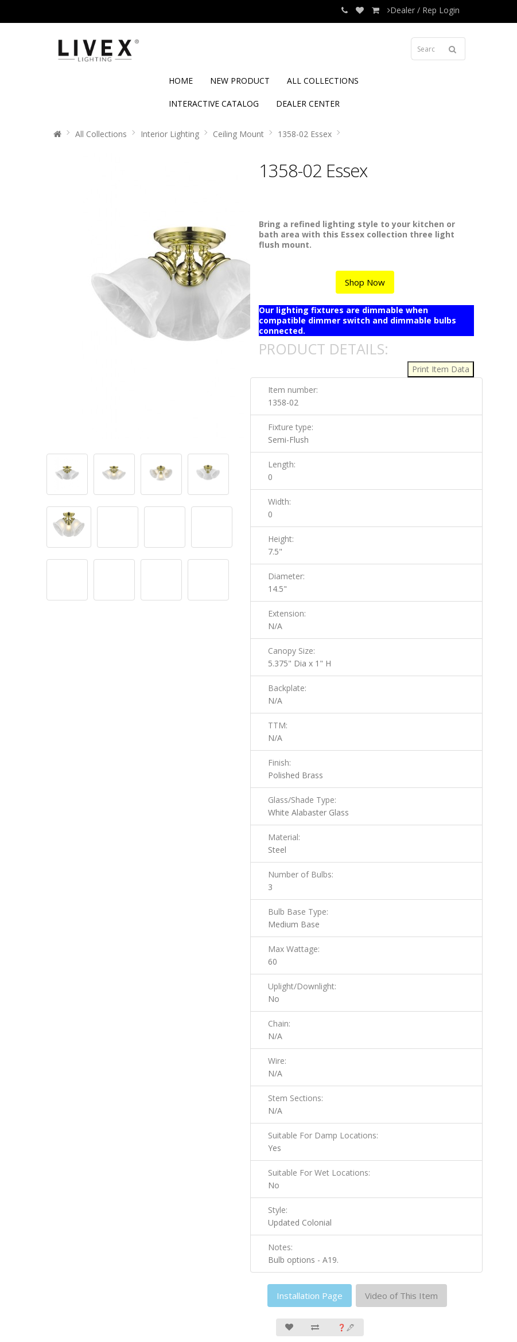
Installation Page (310, 1295)
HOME (181, 80)
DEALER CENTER (308, 103)
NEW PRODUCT (240, 80)
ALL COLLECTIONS (323, 80)
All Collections (101, 133)
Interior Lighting (170, 133)
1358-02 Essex (305, 133)
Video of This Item (401, 1295)
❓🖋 (346, 1327)
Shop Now (365, 282)
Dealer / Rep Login (423, 10)
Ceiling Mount (238, 133)
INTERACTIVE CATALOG (214, 103)
